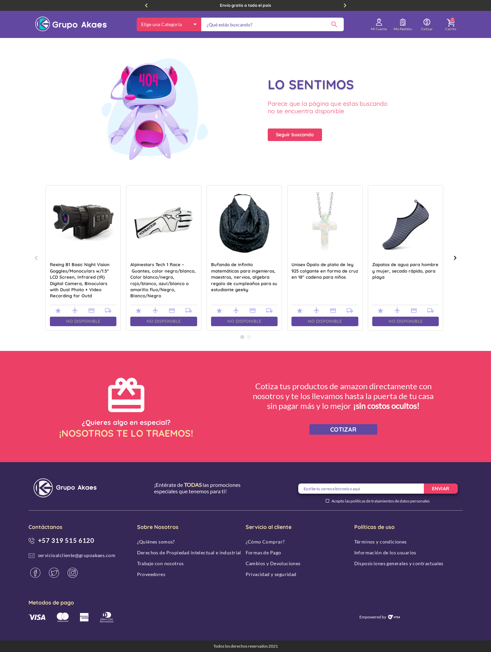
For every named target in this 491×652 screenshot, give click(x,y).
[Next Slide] (345, 5)
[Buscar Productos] (334, 24)
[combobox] (272, 24)
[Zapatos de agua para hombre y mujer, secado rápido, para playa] (405, 258)
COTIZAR (343, 429)
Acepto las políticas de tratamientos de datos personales (381, 501)
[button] (242, 337)
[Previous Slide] (146, 5)
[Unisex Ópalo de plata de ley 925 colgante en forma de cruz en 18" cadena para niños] (324, 258)
